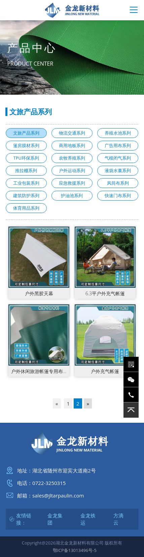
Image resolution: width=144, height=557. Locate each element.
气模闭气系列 (118, 158)
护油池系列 (72, 195)
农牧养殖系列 (72, 158)
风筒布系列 (118, 183)
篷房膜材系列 (26, 145)
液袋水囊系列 (118, 170)
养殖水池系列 (118, 133)
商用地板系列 (72, 145)
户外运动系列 (72, 170)
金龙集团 (55, 519)
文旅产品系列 (26, 133)
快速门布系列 (118, 195)
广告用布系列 (118, 145)
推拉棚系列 (26, 170)
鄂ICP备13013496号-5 (75, 550)
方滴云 (118, 519)
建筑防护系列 (26, 195)
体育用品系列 (26, 208)
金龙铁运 (88, 519)
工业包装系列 (26, 183)
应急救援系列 (72, 183)
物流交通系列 (72, 133)
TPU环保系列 (26, 158)
